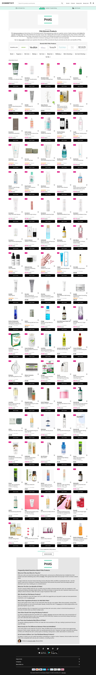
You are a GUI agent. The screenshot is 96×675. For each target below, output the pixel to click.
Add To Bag (15, 86)
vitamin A (59, 604)
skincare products (18, 33)
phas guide (21, 40)
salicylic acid (31, 598)
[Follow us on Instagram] (38, 648)
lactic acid (20, 34)
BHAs (43, 576)
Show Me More (48, 554)
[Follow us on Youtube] (48, 648)
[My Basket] (90, 3)
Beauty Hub (86, 3)
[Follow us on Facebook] (43, 648)
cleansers (49, 614)
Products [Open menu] (73, 3)
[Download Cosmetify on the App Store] (42, 652)
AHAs (81, 33)
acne (50, 596)
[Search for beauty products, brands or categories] (40, 3)
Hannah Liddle (31, 641)
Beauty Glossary (48, 29)
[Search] (62, 3)
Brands (68, 3)
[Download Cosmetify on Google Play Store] (53, 652)
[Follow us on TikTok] (57, 648)
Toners (45, 614)
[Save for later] (21, 76)
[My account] (93, 3)
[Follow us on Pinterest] (52, 648)
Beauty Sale (79, 3)
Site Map (64, 672)
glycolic (13, 34)
